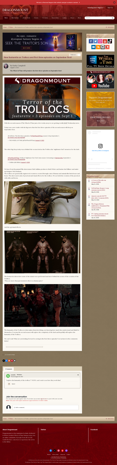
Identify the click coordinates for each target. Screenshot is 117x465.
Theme (49, 454)
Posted (17, 376)
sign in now (43, 398)
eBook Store (26, 18)
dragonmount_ (101, 168)
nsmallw (13, 375)
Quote (13, 384)
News (6, 18)
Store (98, 121)
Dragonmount (91, 168)
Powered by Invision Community (58, 458)
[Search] (92, 18)
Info (102, 121)
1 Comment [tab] (8, 369)
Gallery (64, 18)
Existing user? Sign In (96, 7)
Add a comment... (19, 407)
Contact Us (62, 454)
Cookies (68, 454)
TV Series (45, 18)
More (79, 18)
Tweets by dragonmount (48, 432)
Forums (36, 18)
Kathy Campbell (19, 65)
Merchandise (15, 18)
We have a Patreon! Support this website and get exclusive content (57, 2)
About (72, 18)
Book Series (55, 18)
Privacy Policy (55, 454)
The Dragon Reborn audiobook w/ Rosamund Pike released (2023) (100, 206)
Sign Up (110, 7)
